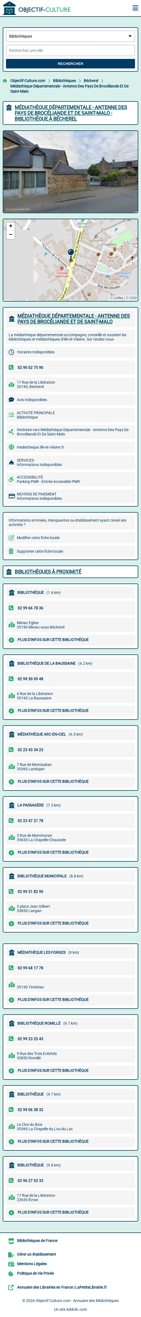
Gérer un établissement (36, 1254)
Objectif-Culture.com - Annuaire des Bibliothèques (77, 1300)
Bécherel (91, 81)
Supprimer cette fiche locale (40, 551)
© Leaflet (116, 298)
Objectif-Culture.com (27, 81)
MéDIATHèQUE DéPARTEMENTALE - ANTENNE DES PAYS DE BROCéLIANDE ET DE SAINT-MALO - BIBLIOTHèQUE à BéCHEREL (71, 113)
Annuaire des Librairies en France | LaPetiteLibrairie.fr (62, 1287)
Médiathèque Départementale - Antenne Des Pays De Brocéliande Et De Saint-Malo (69, 89)
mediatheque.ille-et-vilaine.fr (40, 447)
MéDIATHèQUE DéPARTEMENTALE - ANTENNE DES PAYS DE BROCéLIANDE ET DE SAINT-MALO (73, 318)
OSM (133, 298)
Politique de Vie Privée (35, 1273)
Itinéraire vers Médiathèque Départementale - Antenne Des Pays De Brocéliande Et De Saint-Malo (73, 432)
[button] (70, 254)
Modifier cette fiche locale (38, 538)
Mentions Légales (32, 1264)
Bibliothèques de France (37, 1240)
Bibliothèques (64, 81)
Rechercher (70, 64)
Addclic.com (76, 1309)
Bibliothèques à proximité (48, 572)
